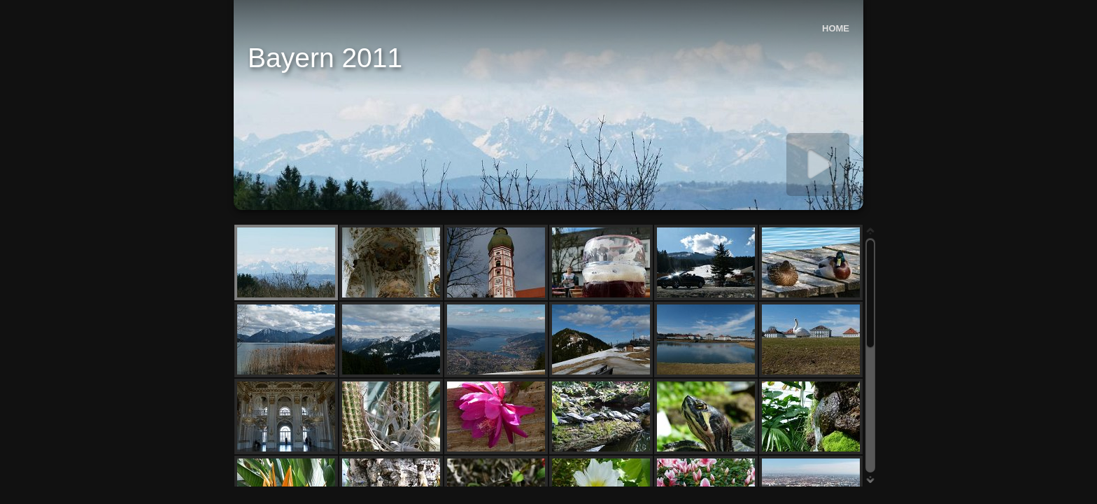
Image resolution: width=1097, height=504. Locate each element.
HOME (835, 28)
